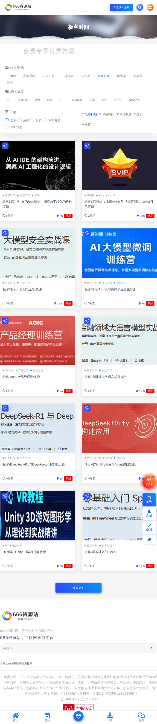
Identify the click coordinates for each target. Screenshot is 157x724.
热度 (88, 124)
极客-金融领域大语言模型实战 (105, 377)
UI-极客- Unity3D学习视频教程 (24, 552)
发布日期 (91, 114)
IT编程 (11, 76)
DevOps (134, 100)
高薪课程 (29, 76)
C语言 (117, 100)
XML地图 (69, 699)
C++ (62, 100)
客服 (149, 514)
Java (100, 195)
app (49, 100)
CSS (92, 100)
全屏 (149, 528)
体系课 (121, 76)
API (37, 100)
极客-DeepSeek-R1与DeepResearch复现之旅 (34, 464)
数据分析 (90, 282)
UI (5, 545)
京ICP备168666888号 (121, 693)
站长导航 (89, 699)
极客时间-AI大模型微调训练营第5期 (109, 289)
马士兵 (85, 76)
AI (8, 100)
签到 (149, 500)
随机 (139, 114)
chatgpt (77, 100)
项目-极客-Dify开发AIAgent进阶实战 (110, 464)
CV (104, 100)
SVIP (149, 482)
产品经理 (22, 370)
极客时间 (104, 76)
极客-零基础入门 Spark (100, 552)
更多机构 (49, 76)
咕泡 (10, 82)
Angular (22, 100)
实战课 (137, 76)
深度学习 (23, 195)
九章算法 (68, 76)
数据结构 (90, 545)
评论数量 (125, 114)
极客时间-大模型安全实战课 (22, 289)
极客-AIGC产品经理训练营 (21, 377)
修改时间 (108, 114)
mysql (110, 195)
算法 (36, 195)
